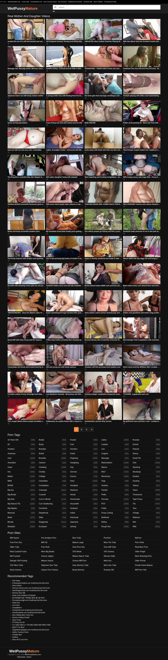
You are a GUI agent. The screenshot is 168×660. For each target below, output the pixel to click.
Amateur (21, 449)
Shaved (146, 449)
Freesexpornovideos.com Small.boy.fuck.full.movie (30, 583)
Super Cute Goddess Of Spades (24, 595)
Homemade (84, 499)
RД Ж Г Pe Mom (18, 627)
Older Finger (140, 552)
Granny (84, 476)
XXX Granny (109, 552)
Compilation (53, 485)
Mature (115, 467)
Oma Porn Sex (78, 547)
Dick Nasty (16, 581)
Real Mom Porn (141, 547)
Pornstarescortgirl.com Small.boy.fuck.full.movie (29, 600)
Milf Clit (44, 542)
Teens (146, 490)
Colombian (53, 481)
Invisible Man (17, 635)
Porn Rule (45, 547)
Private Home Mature (144, 565)
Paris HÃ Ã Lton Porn (20, 639)
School (146, 444)
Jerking (84, 526)
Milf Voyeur (14, 538)
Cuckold (53, 494)
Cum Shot (15, 605)
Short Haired (16, 585)
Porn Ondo (139, 542)
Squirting (146, 467)
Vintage (146, 512)
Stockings (146, 471)
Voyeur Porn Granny (49, 570)
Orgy (115, 481)
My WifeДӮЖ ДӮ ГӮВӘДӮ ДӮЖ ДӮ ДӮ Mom (28, 598)
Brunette (53, 458)
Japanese (84, 522)
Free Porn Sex (16, 542)
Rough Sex (115, 526)
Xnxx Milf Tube (110, 547)
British (53, 453)
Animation (21, 462)
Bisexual (21, 512)
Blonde (21, 522)
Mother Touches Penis (20, 632)
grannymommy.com (14, 1)
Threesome (146, 494)
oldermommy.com (36, 1)
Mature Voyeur (47, 561)
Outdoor (115, 485)
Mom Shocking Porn (143, 556)
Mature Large (78, 542)
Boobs (53, 439)
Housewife (84, 503)
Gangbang (84, 462)
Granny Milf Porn (79, 561)
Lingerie (115, 453)
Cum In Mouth (53, 499)
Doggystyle (53, 522)
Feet (84, 444)
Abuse (29, 657)
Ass (21, 471)
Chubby (53, 471)
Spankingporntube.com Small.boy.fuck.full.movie (29, 590)
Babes (21, 476)
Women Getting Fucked (20, 617)
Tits (146, 503)
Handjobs (84, 485)
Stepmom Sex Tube (49, 565)
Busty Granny (98, 1)
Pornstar (115, 499)
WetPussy (23, 8)
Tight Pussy (146, 499)
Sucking (146, 481)
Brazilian (53, 449)
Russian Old (109, 570)
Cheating (53, 467)
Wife (146, 526)
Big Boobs (21, 494)
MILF (115, 471)
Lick (115, 449)
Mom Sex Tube (110, 565)
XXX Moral (76, 552)
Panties (115, 490)
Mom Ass (107, 561)
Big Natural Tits (21, 503)
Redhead (115, 517)
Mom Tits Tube (110, 542)
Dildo (53, 517)
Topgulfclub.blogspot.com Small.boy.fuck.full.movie (30, 630)
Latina (115, 439)
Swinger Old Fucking (75, 1)
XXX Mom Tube (87, 1)
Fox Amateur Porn (110, 1)
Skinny (146, 453)
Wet (146, 522)
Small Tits (146, 458)
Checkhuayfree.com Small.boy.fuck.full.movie (28, 612)
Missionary (115, 476)
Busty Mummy (78, 570)
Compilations (17, 608)
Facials (84, 439)
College (53, 476)
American (21, 453)
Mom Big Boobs (47, 552)
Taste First (16, 603)
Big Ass (21, 490)
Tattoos (146, 485)
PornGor (107, 538)
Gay (84, 467)
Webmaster (21, 657)
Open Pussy (16, 620)
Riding (115, 522)
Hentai (84, 494)
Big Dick (21, 499)
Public (115, 508)
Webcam (146, 517)
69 (21, 444)
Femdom (84, 449)
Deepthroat (53, 512)
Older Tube (14, 547)
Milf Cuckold (62, 1)
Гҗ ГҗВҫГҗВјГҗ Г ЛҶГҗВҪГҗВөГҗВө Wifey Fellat (31, 625)
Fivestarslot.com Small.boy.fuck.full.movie (27, 610)
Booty (53, 444)
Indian (84, 512)
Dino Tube (76, 538)
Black (21, 517)
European (53, 526)
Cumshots (53, 508)
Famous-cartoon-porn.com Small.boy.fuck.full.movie (31, 588)
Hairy (84, 481)
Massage (115, 458)
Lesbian (115, 444)
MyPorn (138, 538)
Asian (21, 467)
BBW (21, 481)
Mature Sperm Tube (80, 556)
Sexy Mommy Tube (80, 565)
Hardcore (84, 490)
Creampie (53, 490)
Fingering (84, 458)
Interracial (84, 517)
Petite (115, 494)
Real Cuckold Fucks (50, 1)
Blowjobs (21, 526)
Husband (84, 508)
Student (146, 476)
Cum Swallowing (53, 503)
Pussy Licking (115, 512)
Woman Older (109, 556)
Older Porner (140, 561)
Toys (146, 508)
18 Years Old (21, 439)
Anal (21, 458)
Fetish (84, 453)
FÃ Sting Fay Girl (18, 622)
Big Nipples (21, 508)
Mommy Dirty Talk (18, 593)
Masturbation (115, 462)
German (84, 471)
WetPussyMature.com (33, 654)
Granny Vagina (47, 556)
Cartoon (53, 462)
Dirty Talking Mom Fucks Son (22, 615)
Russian (146, 439)
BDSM (21, 485)
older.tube (25, 1)
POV (115, 503)
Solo (146, 462)
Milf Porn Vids (140, 570)
